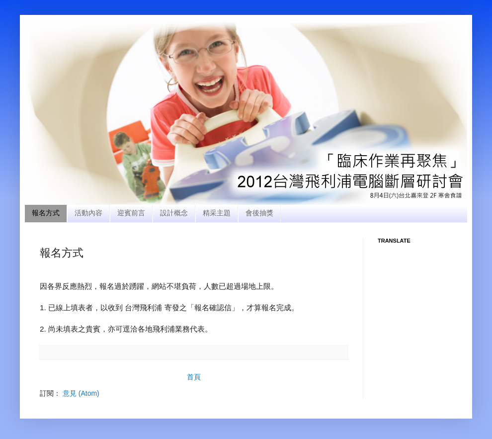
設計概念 (174, 213)
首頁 (194, 377)
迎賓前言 (131, 213)
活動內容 (88, 213)
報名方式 (46, 213)
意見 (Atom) (81, 393)
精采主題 (217, 213)
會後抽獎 (259, 213)
